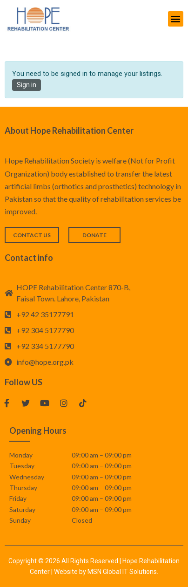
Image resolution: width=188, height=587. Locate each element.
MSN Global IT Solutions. (122, 571)
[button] (175, 19)
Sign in (26, 85)
